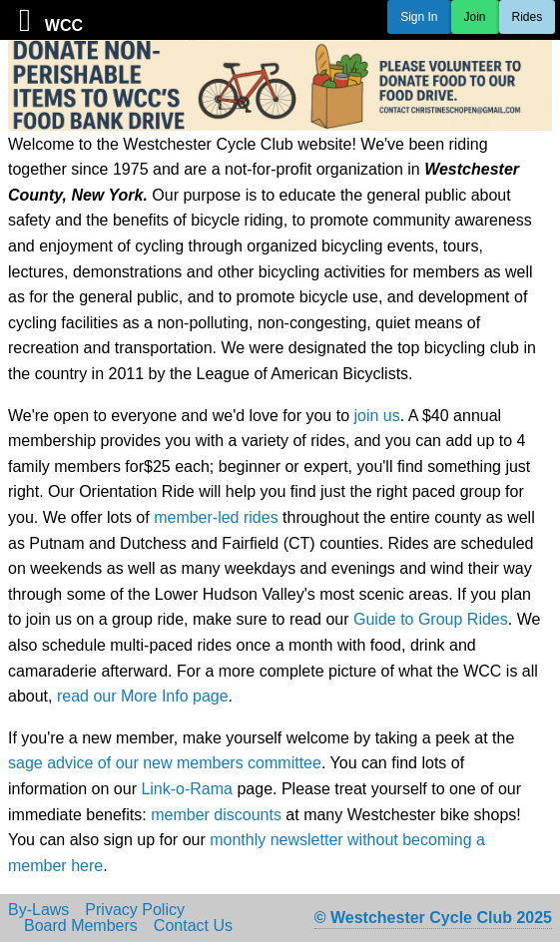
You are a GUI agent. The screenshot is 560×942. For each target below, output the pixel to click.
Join (475, 17)
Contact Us (193, 926)
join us (376, 415)
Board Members (81, 926)
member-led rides (216, 517)
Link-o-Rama (187, 788)
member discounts (216, 814)
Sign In (418, 17)
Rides (527, 17)
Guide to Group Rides (430, 619)
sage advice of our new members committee (164, 762)
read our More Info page (143, 696)
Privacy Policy (135, 910)
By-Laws (38, 910)
